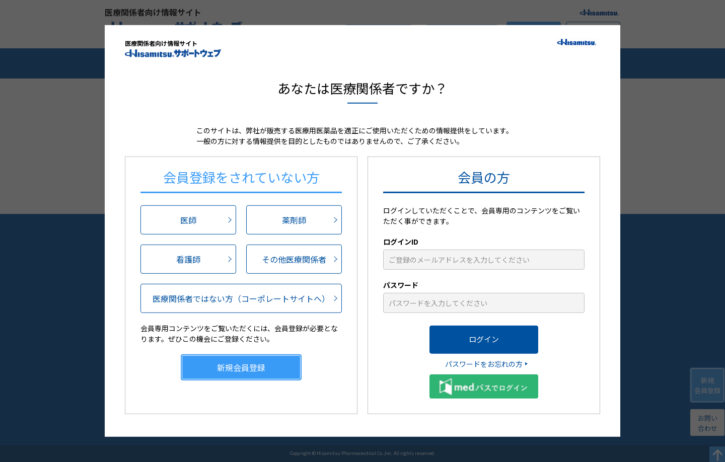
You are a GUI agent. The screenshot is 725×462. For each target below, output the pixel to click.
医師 (188, 219)
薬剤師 (294, 219)
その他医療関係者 (294, 259)
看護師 (188, 259)
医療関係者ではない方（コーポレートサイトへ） (241, 298)
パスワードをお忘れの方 (484, 363)
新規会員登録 (241, 367)
